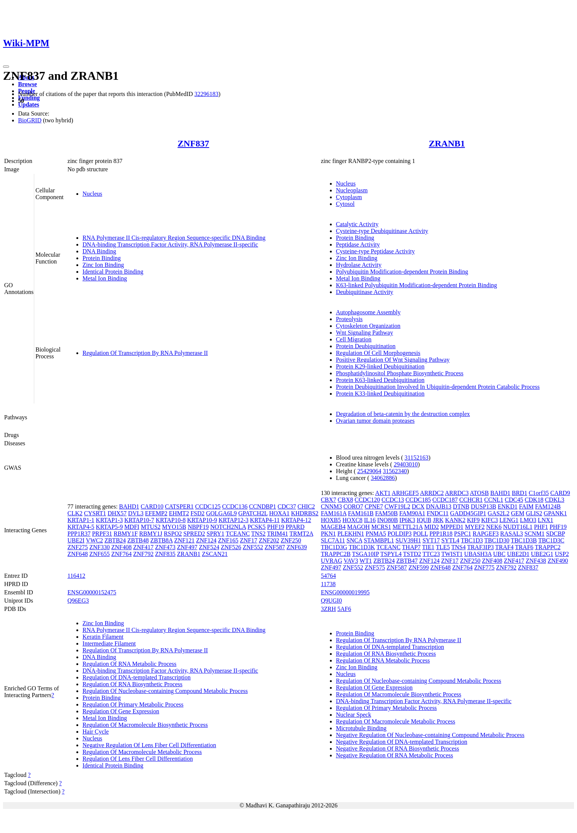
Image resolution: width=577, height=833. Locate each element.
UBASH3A (478, 554)
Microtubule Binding (361, 728)
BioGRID (29, 120)
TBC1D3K (362, 547)
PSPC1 (462, 533)
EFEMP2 (156, 513)
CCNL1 (493, 499)
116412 (76, 576)
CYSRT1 (95, 513)
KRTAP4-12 (296, 520)
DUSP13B (484, 506)
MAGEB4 (333, 527)
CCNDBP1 (262, 506)
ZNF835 (165, 554)
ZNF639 (297, 547)
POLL (420, 533)
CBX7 (328, 499)
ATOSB (479, 493)
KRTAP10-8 (171, 520)
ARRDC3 (457, 493)
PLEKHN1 (350, 533)
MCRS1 (381, 527)
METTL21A (408, 527)
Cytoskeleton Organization (368, 326)
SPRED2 (194, 533)
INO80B (387, 520)
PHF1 (541, 527)
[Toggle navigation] (6, 66)
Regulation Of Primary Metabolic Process (132, 704)
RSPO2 (173, 533)
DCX (418, 506)
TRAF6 (524, 547)
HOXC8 (352, 520)
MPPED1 (451, 527)
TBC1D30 (496, 540)
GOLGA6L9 (221, 513)
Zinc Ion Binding (103, 265)
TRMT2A (301, 533)
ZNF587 (274, 547)
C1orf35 (539, 493)
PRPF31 (102, 533)
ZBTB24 (115, 540)
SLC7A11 (333, 540)
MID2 (431, 527)
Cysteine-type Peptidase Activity (375, 251)
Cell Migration (354, 339)
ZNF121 (184, 540)
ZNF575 (374, 567)
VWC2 (94, 540)
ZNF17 (248, 540)
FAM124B (548, 506)
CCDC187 (445, 499)
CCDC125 (208, 506)
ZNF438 (536, 560)
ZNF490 (558, 560)
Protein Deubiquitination (366, 346)
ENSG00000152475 (91, 592)
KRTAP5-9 (109, 527)
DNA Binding (99, 251)
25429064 (369, 471)
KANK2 (455, 520)
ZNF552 (253, 547)
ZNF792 (143, 554)
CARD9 (560, 493)
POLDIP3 (399, 533)
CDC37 (287, 506)
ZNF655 (100, 554)
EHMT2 (179, 513)
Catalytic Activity (357, 224)
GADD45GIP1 (468, 513)
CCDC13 (392, 499)
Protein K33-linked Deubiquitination (380, 393)
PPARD (294, 527)
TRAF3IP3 (480, 547)
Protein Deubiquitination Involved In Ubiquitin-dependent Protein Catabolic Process (438, 387)
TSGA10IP (365, 554)
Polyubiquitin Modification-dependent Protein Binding (402, 271)
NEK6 (494, 527)
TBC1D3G (334, 547)
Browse (27, 84)
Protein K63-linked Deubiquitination (380, 380)
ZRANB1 (447, 143)
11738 (328, 584)
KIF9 (473, 520)
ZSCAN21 (215, 554)
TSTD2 (412, 554)
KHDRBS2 (305, 513)
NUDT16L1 (517, 527)
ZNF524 (209, 547)
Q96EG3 (78, 600)
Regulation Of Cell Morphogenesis (378, 353)
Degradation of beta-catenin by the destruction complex (403, 414)
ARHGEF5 (405, 493)
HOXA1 (279, 513)
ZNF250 (291, 540)
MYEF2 (474, 527)
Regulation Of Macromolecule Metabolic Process (142, 752)
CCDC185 (418, 499)
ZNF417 (143, 547)
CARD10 (152, 506)
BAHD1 (129, 506)
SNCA (354, 540)
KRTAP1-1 (80, 520)
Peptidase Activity (358, 244)
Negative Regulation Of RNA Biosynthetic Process (397, 748)
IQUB (424, 520)
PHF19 (275, 527)
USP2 (562, 554)
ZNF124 (206, 540)
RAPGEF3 (485, 533)
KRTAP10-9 (202, 520)
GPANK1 (555, 513)
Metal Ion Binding (104, 278)
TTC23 (431, 554)
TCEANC (238, 533)
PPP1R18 (441, 533)
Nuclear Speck (353, 714)
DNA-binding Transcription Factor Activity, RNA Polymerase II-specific (170, 244)
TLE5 (443, 547)
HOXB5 (331, 520)
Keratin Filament (102, 637)
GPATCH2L (253, 513)
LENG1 (509, 520)
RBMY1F (126, 533)
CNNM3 (331, 506)
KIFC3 (489, 520)
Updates (28, 104)
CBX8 (345, 499)
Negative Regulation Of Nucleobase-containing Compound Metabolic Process (430, 735)
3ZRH (328, 609)
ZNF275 (77, 547)
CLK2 (74, 513)
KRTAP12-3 (234, 520)
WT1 (366, 560)
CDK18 (534, 499)
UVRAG (331, 560)
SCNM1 (534, 533)
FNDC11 (438, 513)
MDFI (131, 527)
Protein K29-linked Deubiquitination (380, 366)
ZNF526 (231, 547)
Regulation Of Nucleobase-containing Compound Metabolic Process (165, 691)
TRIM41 (277, 533)
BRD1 (519, 493)
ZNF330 (100, 547)
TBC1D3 (472, 540)
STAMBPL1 (379, 540)
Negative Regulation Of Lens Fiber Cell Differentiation (149, 745)
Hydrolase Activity (358, 265)
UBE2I (75, 540)
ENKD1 (507, 506)
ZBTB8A (161, 540)
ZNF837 (193, 143)
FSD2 (197, 513)
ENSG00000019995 (345, 592)
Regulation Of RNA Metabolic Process (129, 664)
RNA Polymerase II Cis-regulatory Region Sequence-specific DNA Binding (174, 238)
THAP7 (411, 547)
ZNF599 (418, 567)
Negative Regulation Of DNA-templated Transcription (401, 742)
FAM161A (333, 513)
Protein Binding (101, 258)
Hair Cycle (95, 731)
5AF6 (344, 609)
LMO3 (528, 520)
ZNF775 (484, 567)
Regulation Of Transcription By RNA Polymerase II (145, 353)
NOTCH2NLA (228, 527)
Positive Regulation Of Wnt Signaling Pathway (392, 359)
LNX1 (545, 520)
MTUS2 (150, 527)
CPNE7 (373, 506)
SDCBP (555, 533)
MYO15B (174, 527)
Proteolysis (349, 319)
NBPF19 (198, 527)
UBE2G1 (542, 554)
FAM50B (386, 513)
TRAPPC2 (547, 547)
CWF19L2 (397, 506)
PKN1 (328, 533)
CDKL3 (555, 499)
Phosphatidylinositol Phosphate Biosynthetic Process (399, 373)
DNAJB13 (439, 506)
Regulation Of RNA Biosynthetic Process (132, 684)
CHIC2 (306, 506)
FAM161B (361, 513)
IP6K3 (407, 520)
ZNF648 (77, 554)
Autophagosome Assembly (368, 312)
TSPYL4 (391, 554)
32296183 (206, 94)
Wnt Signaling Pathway (364, 332)
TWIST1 (452, 554)
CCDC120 (367, 499)
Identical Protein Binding (112, 271)
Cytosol (345, 204)
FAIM (526, 506)
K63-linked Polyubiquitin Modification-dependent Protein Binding (416, 285)
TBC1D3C (551, 540)
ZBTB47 (407, 560)
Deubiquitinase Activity (364, 292)
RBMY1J (150, 533)
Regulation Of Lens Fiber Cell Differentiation (137, 758)
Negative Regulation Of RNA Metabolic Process (394, 755)
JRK (438, 520)
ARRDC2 (432, 493)
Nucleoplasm (351, 190)
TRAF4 (504, 547)
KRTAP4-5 (80, 527)
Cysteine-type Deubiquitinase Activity (382, 231)
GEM (517, 513)
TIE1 (428, 547)
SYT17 (431, 540)
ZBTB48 (138, 540)
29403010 (406, 464)
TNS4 (458, 547)
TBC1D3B (524, 540)
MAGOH (358, 527)
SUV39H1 (408, 540)
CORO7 (353, 506)
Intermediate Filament (109, 643)
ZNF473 (165, 547)
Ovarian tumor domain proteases (375, 420)
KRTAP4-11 (265, 520)
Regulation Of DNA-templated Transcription (136, 677)
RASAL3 (511, 533)
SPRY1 (215, 533)
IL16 (370, 520)
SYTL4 (450, 540)
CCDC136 (235, 506)
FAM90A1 (412, 513)
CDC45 (514, 499)
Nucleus (92, 193)
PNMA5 (376, 533)
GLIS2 (534, 513)
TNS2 (258, 533)
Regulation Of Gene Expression (120, 711)
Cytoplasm (349, 197)
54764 (328, 576)
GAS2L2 (499, 513)
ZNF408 (121, 547)
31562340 (395, 471)
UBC (499, 554)
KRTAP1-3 (109, 520)
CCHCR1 (471, 499)
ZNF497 (187, 547)
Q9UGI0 (331, 600)
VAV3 (351, 560)
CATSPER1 (179, 506)
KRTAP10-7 (139, 520)
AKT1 (382, 493)
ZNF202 (269, 540)
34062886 (383, 478)
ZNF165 (228, 540)
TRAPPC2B (336, 554)
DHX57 (117, 513)
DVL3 (136, 513)
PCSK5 (257, 527)
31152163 (416, 457)
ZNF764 (121, 554)
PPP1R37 (78, 533)
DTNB (461, 506)
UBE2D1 (518, 554)
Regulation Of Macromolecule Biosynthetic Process (145, 725)
